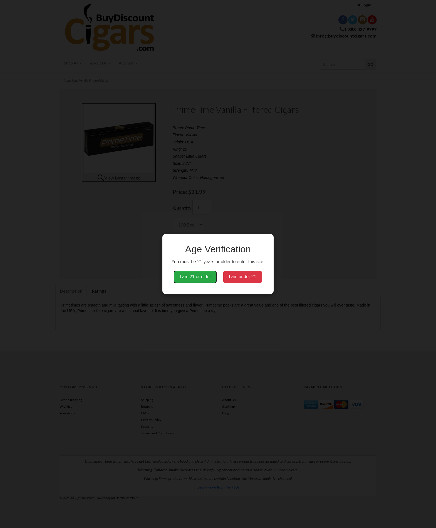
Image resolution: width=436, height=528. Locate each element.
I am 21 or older (195, 276)
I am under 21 (242, 276)
